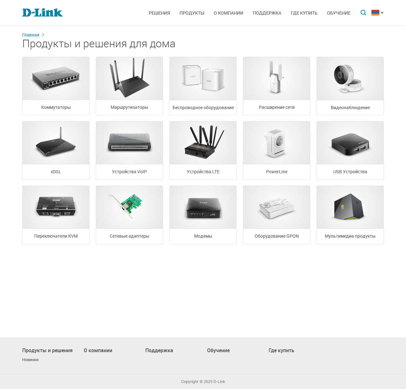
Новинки (30, 359)
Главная (30, 35)
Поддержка (267, 13)
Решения (159, 13)
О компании (228, 13)
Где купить (304, 13)
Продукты (192, 13)
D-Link (219, 381)
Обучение (338, 13)
